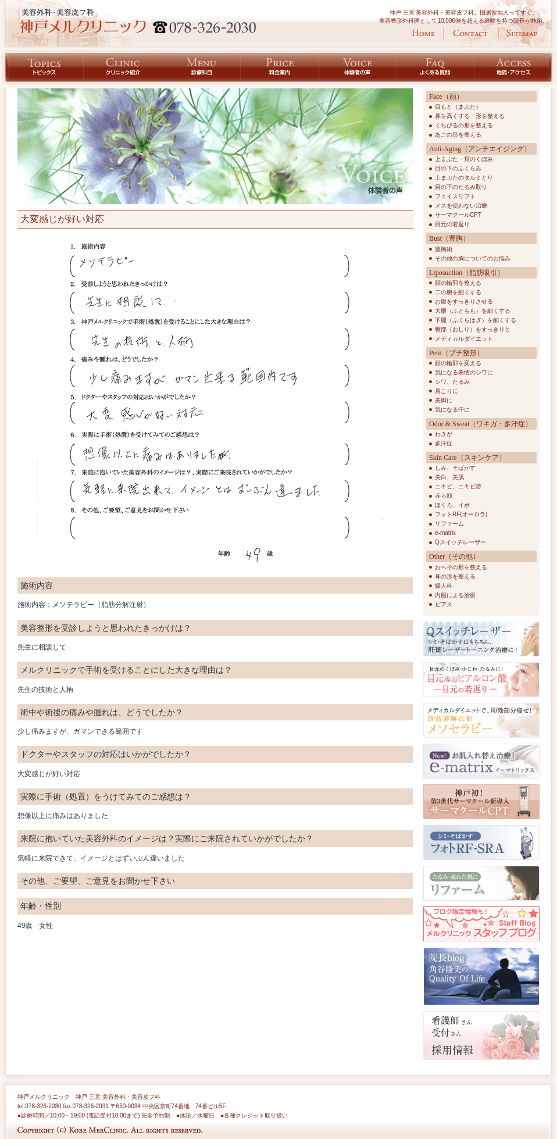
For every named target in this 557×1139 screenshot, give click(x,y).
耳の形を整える (455, 576)
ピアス (443, 604)
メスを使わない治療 (461, 205)
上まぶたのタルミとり (464, 177)
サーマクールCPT (458, 215)
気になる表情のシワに (464, 372)
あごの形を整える (458, 134)
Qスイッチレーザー (460, 542)
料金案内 (280, 68)
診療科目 (201, 68)
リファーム (449, 523)
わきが (443, 434)
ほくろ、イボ (452, 505)
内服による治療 (455, 595)
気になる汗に (452, 409)
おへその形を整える (461, 567)
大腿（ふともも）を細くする (472, 311)
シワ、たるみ (452, 382)
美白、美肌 (449, 477)
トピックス (42, 68)
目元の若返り (452, 224)
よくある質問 (435, 68)
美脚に (443, 400)
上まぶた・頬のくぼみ (464, 159)
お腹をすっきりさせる (464, 301)
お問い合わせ (470, 33)
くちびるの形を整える (464, 125)
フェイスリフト (455, 196)
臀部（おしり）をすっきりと (472, 329)
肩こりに (446, 391)
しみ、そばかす (455, 468)
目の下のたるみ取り (461, 187)
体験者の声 (358, 68)
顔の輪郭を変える (458, 363)
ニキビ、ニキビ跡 (458, 486)
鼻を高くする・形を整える (470, 116)
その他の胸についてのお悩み (472, 258)
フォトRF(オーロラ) (461, 514)
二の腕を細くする (458, 292)
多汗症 (443, 443)
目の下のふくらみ (458, 168)
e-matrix (445, 533)
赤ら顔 (443, 495)
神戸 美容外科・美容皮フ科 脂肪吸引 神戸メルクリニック (137, 21)
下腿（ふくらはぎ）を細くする (475, 320)
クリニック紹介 (123, 68)
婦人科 (443, 586)
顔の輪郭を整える (458, 283)
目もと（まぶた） (458, 106)
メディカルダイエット (464, 338)
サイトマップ (521, 33)
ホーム (423, 33)
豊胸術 (443, 249)
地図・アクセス (515, 68)
